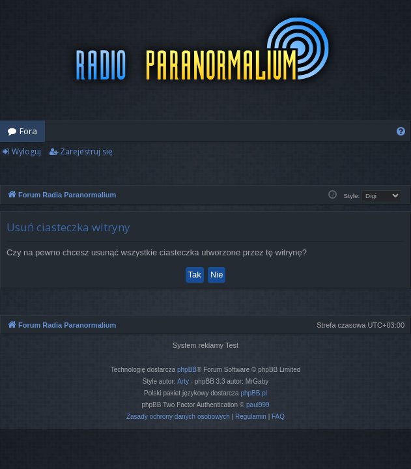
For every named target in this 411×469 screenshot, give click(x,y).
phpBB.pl (253, 393)
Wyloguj (26, 151)
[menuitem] (401, 131)
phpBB (187, 369)
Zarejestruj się (86, 151)
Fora (28, 131)
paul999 (258, 404)
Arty (183, 381)
